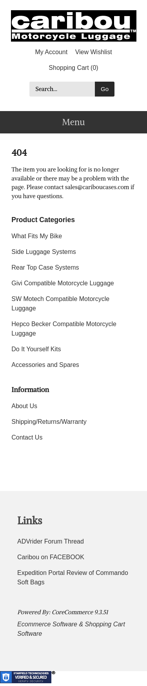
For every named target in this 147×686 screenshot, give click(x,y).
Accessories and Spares (45, 364)
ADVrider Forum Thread (50, 541)
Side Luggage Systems (43, 251)
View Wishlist (93, 52)
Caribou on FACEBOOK (50, 557)
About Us (24, 406)
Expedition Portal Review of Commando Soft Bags (72, 577)
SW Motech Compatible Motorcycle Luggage (60, 304)
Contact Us (26, 437)
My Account (51, 52)
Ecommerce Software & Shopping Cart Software (71, 629)
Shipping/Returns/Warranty (49, 421)
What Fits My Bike (36, 236)
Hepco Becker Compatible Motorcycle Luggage (63, 329)
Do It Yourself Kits (36, 349)
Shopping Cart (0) (73, 67)
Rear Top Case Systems (45, 267)
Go (105, 89)
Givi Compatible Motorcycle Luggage (62, 283)
